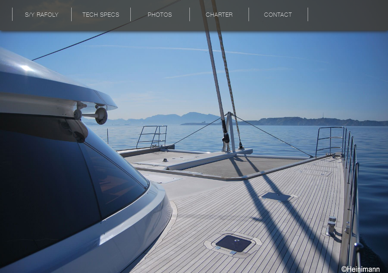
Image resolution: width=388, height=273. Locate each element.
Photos (160, 15)
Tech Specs (101, 15)
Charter (219, 15)
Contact (278, 15)
